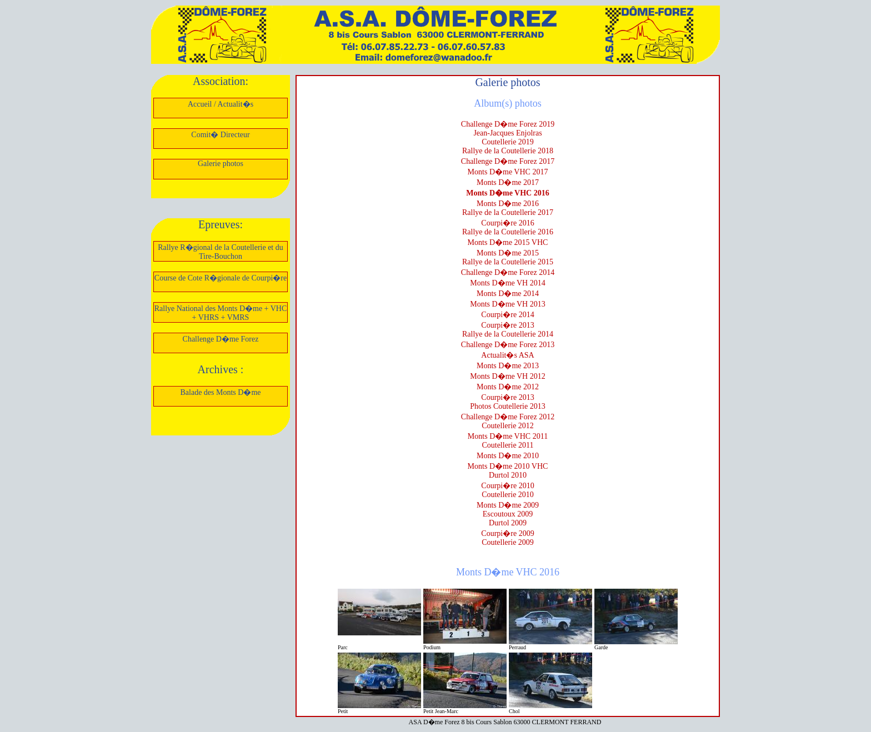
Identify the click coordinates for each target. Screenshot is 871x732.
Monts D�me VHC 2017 (508, 172)
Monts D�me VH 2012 (507, 376)
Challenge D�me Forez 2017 (507, 161)
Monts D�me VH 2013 (507, 304)
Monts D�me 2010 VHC (508, 466)
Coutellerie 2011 (507, 445)
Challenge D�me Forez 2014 (507, 272)
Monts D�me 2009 (508, 505)
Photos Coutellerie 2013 (507, 406)
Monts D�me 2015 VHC (508, 242)
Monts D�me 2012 (508, 387)
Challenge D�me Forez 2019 (507, 124)
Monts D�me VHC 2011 (508, 436)
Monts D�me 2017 (508, 182)
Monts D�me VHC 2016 (507, 193)
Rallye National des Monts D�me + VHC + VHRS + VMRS (220, 313)
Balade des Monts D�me (220, 392)
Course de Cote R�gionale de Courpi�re (220, 278)
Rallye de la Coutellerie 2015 (507, 262)
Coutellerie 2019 (508, 142)
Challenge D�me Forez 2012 (507, 417)
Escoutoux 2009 (508, 514)
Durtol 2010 (508, 475)
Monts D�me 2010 (508, 456)
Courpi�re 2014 (507, 314)
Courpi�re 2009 (507, 533)
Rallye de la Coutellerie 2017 (507, 212)
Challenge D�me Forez (221, 339)
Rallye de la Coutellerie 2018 (507, 151)
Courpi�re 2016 (507, 223)
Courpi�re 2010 (507, 486)
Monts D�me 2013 (508, 366)
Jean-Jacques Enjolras (507, 133)
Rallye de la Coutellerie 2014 (507, 334)
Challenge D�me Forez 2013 (507, 344)
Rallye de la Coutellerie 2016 (507, 232)
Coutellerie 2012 (508, 426)
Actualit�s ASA (507, 355)
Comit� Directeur (220, 135)
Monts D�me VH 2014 (507, 283)
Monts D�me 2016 (508, 203)
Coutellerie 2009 (508, 542)
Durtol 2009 (508, 523)
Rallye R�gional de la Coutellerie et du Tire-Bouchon (220, 251)
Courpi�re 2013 (507, 325)
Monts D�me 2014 (508, 293)
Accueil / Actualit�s (220, 104)
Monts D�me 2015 (508, 253)
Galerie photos (220, 163)
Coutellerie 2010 (508, 494)
